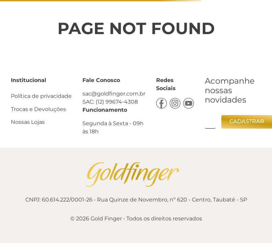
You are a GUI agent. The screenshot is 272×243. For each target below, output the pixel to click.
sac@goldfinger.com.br (113, 93)
